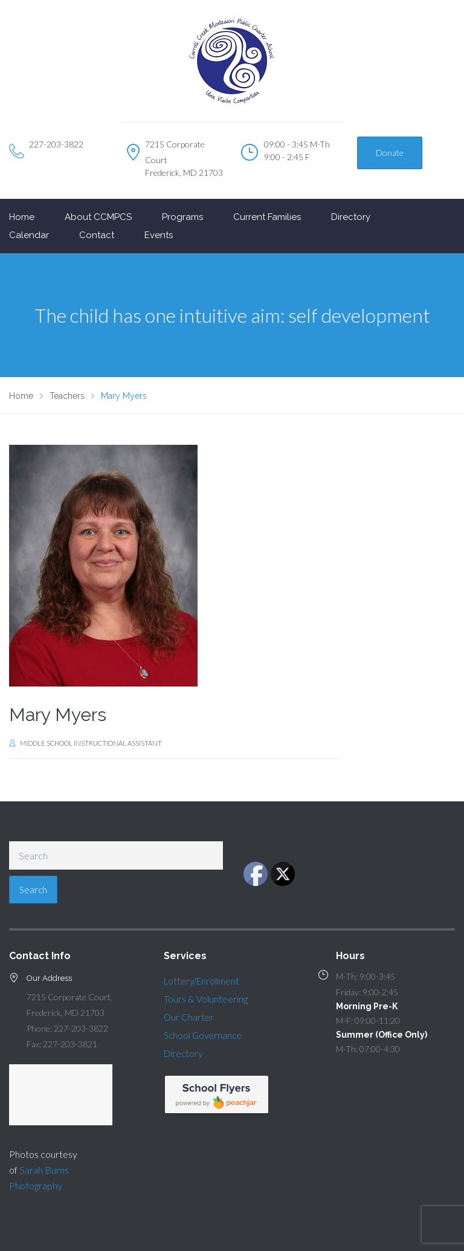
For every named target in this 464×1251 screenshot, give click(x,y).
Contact (96, 235)
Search (33, 889)
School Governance (203, 1035)
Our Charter (189, 1017)
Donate (390, 152)
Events (158, 235)
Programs (182, 217)
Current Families (267, 217)
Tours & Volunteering (206, 999)
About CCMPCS (98, 217)
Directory (350, 217)
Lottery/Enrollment (201, 980)
